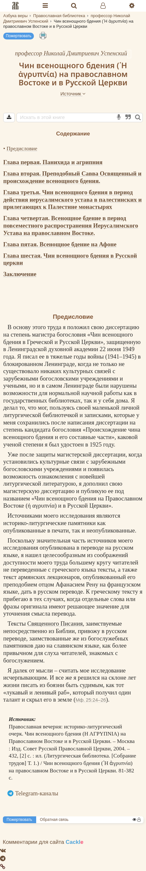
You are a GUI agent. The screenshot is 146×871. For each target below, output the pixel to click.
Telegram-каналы (36, 793)
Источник (73, 93)
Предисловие (21, 148)
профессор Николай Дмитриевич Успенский (71, 53)
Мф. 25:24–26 (91, 700)
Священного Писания (55, 623)
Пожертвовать (18, 36)
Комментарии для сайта (43, 842)
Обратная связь (54, 819)
